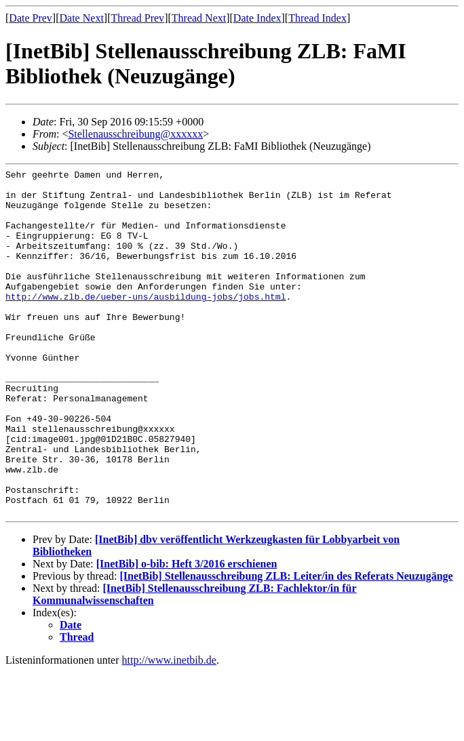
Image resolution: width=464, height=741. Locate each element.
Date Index (257, 18)
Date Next (82, 18)
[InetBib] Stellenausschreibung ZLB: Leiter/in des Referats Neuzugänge (285, 645)
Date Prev (30, 18)
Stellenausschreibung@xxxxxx (135, 134)
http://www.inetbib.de (169, 729)
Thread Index (317, 18)
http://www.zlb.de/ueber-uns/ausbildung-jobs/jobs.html (145, 323)
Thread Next (199, 18)
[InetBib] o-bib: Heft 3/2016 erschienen (186, 633)
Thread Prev (137, 18)
